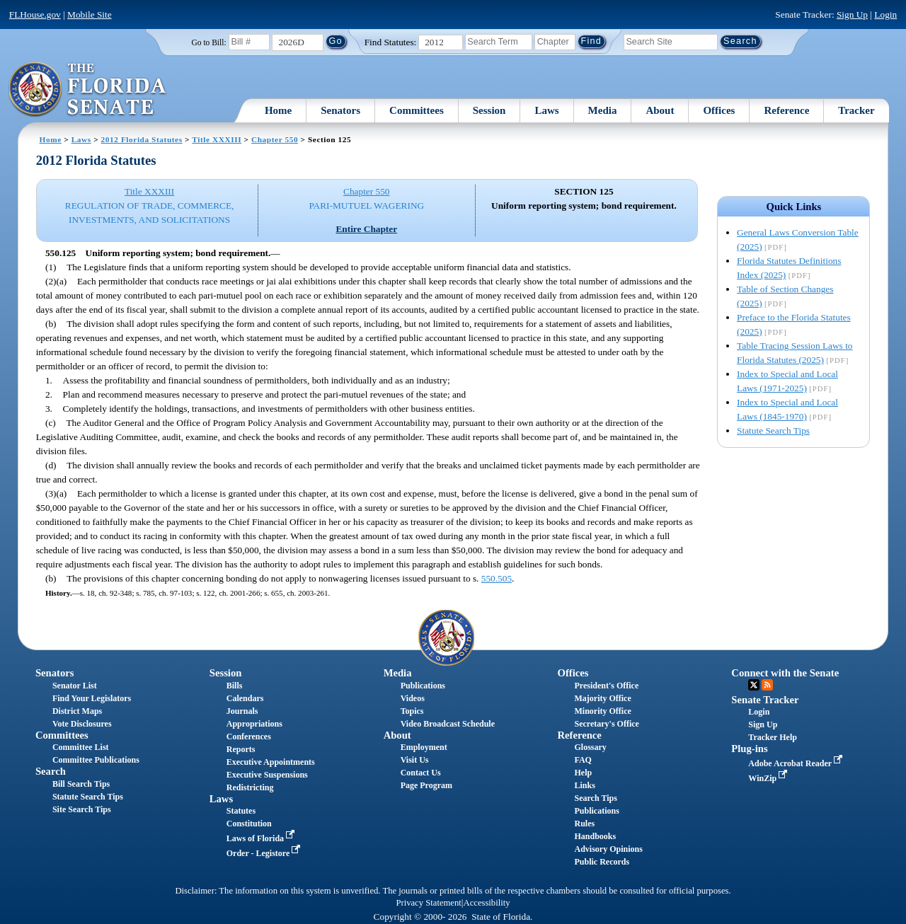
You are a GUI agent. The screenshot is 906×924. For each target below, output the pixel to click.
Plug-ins (749, 748)
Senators (340, 110)
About (660, 110)
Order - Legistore (265, 853)
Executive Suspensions (267, 775)
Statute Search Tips (773, 430)
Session (489, 110)
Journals (242, 711)
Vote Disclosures (82, 724)
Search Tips (595, 798)
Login (885, 14)
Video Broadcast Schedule (448, 724)
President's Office (606, 686)
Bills (234, 686)
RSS (767, 685)
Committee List (80, 747)
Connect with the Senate (785, 672)
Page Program (426, 785)
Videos (413, 698)
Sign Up (852, 14)
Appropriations (254, 724)
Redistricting (250, 787)
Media (602, 110)
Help (583, 773)
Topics (412, 711)
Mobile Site (89, 14)
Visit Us (415, 760)
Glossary (590, 747)
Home (278, 110)
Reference (786, 110)
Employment (424, 747)
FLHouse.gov (35, 14)
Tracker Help (772, 737)
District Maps (77, 711)
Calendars (245, 698)
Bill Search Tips (81, 784)
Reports (241, 749)
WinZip (769, 778)
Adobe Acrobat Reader (796, 763)
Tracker (856, 110)
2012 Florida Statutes (142, 139)
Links (584, 785)
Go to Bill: (208, 42)
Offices (719, 110)
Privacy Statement (428, 903)
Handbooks (595, 836)
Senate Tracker (764, 699)
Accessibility (487, 903)
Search (50, 771)
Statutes (241, 811)
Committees (416, 110)
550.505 (496, 578)
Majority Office (602, 698)
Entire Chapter (366, 229)
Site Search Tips (81, 809)
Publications (423, 686)
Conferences (248, 736)
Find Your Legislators (91, 698)
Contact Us (421, 773)
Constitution (249, 823)
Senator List (74, 686)
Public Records (601, 862)
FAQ (582, 760)
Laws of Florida (261, 838)
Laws (546, 110)
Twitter (753, 685)
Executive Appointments (270, 762)
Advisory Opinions (608, 849)
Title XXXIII (216, 139)
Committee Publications (95, 760)
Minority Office (602, 711)
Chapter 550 (274, 139)
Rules (584, 823)
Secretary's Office (606, 724)
